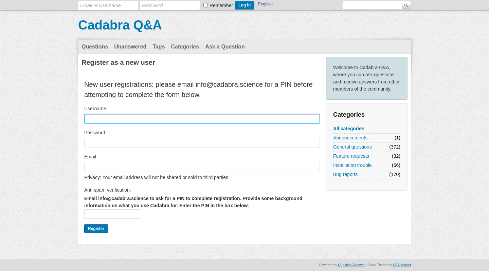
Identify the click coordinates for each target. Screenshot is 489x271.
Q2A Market (402, 265)
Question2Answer (351, 265)
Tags (158, 47)
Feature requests (351, 156)
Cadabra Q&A (120, 25)
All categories (348, 128)
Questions (95, 47)
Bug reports (345, 174)
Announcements (350, 137)
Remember (221, 5)
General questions (352, 147)
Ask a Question (224, 47)
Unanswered (130, 47)
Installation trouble (352, 165)
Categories (185, 47)
